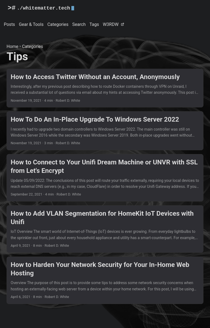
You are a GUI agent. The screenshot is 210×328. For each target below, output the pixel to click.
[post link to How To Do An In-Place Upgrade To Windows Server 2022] (105, 131)
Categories (32, 46)
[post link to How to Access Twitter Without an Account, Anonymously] (105, 88)
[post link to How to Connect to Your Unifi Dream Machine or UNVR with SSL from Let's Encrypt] (105, 177)
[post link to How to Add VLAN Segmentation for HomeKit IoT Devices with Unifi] (105, 229)
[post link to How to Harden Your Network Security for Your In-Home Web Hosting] (105, 280)
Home (12, 46)
